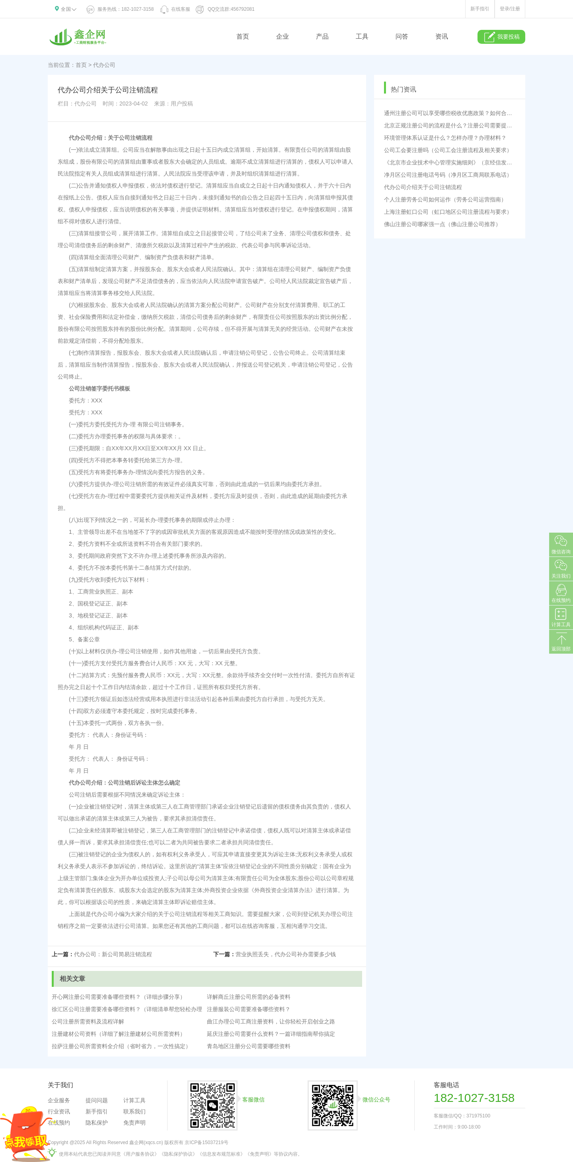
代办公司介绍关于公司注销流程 (423, 187)
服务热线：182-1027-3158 (120, 9)
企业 (282, 36)
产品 (322, 36)
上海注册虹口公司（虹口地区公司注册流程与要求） (448, 212)
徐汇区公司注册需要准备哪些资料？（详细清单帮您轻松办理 (127, 1009)
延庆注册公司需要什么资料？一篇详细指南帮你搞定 (271, 1034)
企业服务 (59, 1100)
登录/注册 (510, 9)
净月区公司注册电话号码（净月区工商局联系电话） (448, 175)
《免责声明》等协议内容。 (273, 1154)
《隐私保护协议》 (178, 1154)
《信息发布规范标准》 (221, 1154)
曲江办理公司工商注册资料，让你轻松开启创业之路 (271, 1021)
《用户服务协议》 (140, 1154)
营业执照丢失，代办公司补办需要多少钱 (286, 954)
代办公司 (104, 65)
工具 (362, 36)
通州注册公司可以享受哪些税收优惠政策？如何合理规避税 (449, 113)
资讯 (441, 36)
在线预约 (59, 1122)
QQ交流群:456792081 (225, 9)
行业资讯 (59, 1111)
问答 (402, 36)
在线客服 (174, 9)
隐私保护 (97, 1122)
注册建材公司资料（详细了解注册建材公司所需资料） (118, 1034)
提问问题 (97, 1100)
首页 (242, 36)
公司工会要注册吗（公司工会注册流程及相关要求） (448, 150)
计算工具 (134, 1100)
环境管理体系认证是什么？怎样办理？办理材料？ (445, 138)
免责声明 (134, 1122)
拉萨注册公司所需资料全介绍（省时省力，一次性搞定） (121, 1046)
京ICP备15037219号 (206, 1142)
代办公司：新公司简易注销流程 (113, 954)
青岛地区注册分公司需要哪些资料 (248, 1046)
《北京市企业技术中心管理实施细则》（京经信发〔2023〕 (449, 162)
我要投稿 (501, 37)
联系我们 (134, 1111)
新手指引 (479, 9)
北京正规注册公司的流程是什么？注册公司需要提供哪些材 (449, 125)
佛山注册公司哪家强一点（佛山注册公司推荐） (442, 224)
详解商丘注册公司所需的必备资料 (248, 997)
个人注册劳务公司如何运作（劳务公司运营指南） (445, 199)
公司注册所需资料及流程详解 (88, 1021)
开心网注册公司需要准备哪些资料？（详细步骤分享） (118, 997)
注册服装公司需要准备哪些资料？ (248, 1009)
